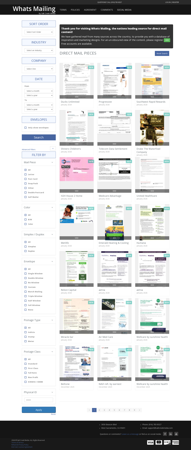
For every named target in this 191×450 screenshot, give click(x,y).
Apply (39, 409)
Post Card (31, 179)
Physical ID (38, 392)
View (76, 97)
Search (39, 137)
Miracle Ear (67, 336)
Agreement (90, 9)
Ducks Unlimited (70, 101)
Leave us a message (130, 434)
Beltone (65, 384)
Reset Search (162, 53)
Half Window (33, 300)
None (29, 309)
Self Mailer (32, 197)
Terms (63, 9)
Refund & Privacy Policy (19, 445)
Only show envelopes (37, 127)
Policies (75, 9)
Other (29, 188)
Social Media (124, 9)
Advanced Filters (28, 149)
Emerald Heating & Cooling (114, 242)
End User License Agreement (21, 447)
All (28, 170)
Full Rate (31, 373)
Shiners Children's (71, 148)
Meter (29, 341)
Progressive (105, 101)
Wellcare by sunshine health (152, 336)
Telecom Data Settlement (113, 148)
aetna (102, 289)
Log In (168, 2)
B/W (28, 219)
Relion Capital (68, 289)
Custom (30, 287)
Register (175, 2)
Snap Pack (31, 183)
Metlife (65, 242)
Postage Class (38, 351)
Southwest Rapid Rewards (151, 101)
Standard (31, 364)
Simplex (30, 246)
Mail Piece (38, 162)
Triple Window (33, 296)
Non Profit (31, 377)
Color (38, 207)
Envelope (38, 261)
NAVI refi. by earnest (110, 384)
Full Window (32, 305)
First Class (31, 368)
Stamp (29, 336)
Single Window (34, 273)
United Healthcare (147, 195)
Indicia (30, 332)
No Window (32, 282)
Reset (53, 414)
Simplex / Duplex (38, 234)
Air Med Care (106, 336)
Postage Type (38, 320)
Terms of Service (17, 442)
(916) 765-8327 (116, 2)
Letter (29, 174)
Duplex (30, 251)
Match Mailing (33, 291)
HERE (167, 40)
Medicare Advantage (110, 195)
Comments (107, 9)
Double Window (34, 278)
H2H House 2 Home (71, 195)
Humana (141, 242)
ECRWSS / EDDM (34, 382)
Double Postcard (34, 192)
